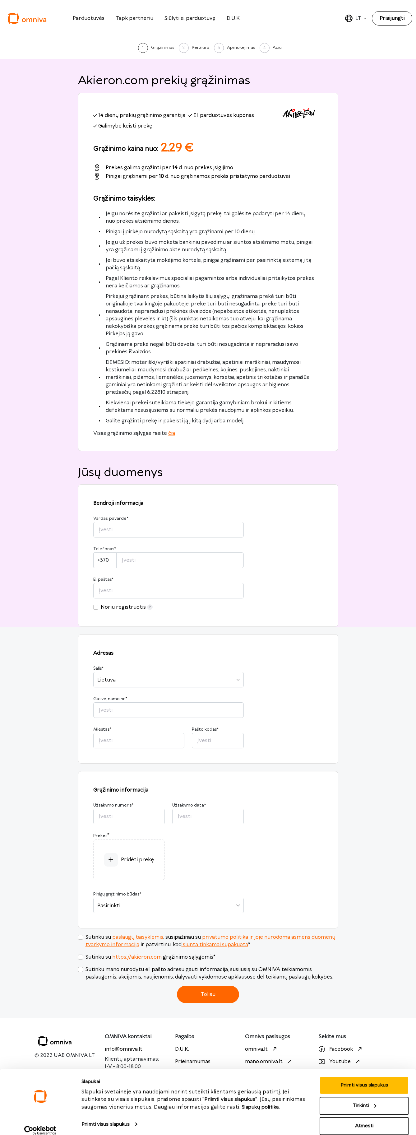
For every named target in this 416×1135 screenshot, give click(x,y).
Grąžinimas (162, 47)
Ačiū (277, 47)
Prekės (100, 836)
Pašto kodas (205, 729)
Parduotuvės (88, 18)
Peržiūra (200, 47)
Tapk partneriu (134, 18)
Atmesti (364, 1118)
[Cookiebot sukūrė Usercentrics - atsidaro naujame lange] (40, 1123)
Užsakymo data (189, 805)
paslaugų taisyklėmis (137, 937)
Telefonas (104, 549)
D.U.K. (234, 18)
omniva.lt (261, 1049)
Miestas (102, 729)
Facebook (341, 1049)
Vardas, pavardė (110, 518)
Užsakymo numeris (113, 805)
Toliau (208, 994)
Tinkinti (364, 1098)
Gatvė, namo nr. (110, 699)
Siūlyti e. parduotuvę (189, 18)
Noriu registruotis (127, 607)
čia (171, 433)
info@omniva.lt (123, 1049)
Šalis (98, 668)
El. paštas (103, 579)
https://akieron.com (137, 957)
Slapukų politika (260, 1099)
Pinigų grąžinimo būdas (117, 894)
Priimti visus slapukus (105, 1116)
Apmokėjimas (241, 47)
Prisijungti (392, 18)
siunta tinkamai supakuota (215, 944)
